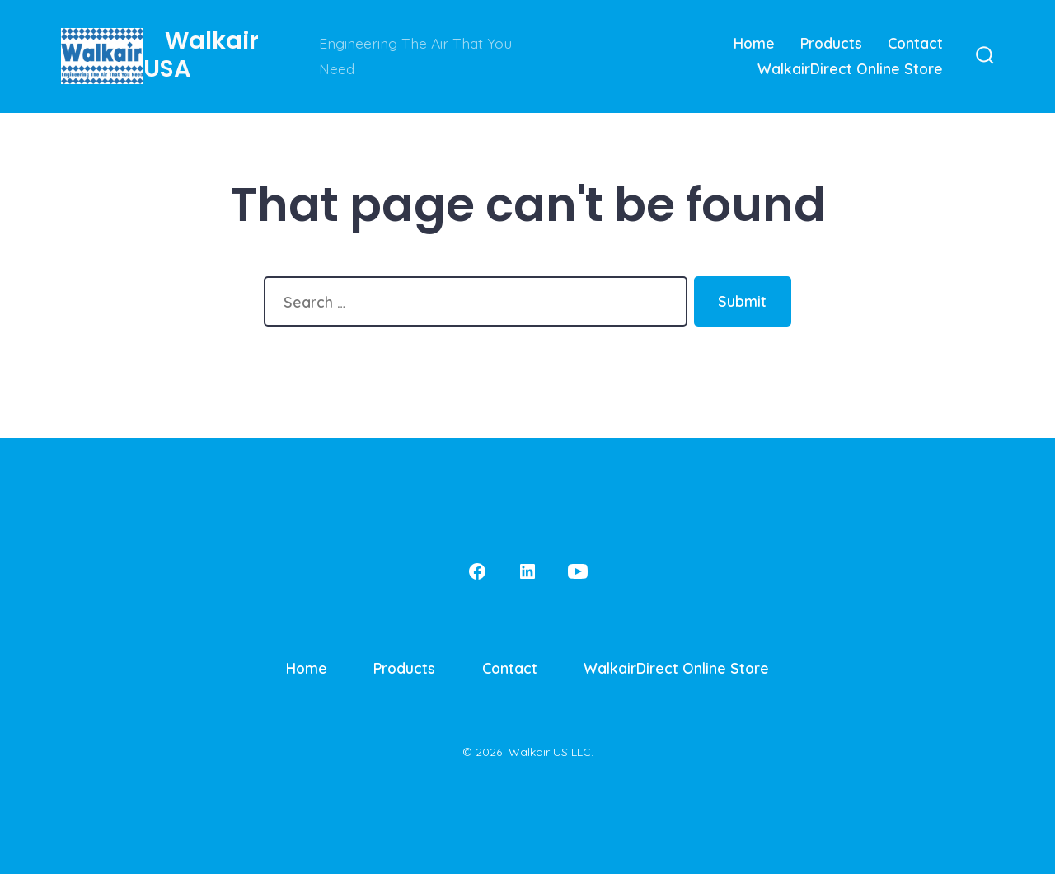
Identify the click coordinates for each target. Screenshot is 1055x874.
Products (831, 43)
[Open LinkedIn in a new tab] (527, 571)
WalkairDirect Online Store (850, 68)
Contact (915, 43)
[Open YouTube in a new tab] (578, 571)
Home (754, 43)
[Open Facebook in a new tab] (477, 571)
